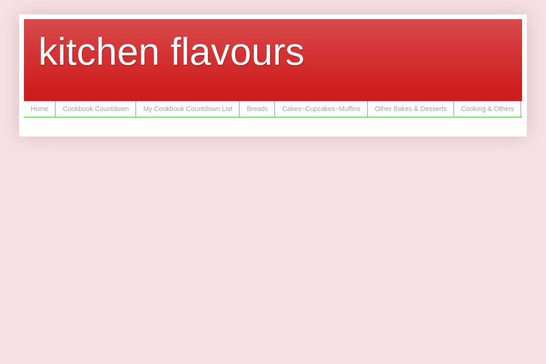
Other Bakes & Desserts (411, 109)
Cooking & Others (487, 109)
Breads (257, 109)
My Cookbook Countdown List (187, 109)
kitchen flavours (171, 51)
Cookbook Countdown (96, 109)
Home (39, 109)
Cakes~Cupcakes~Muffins (321, 109)
